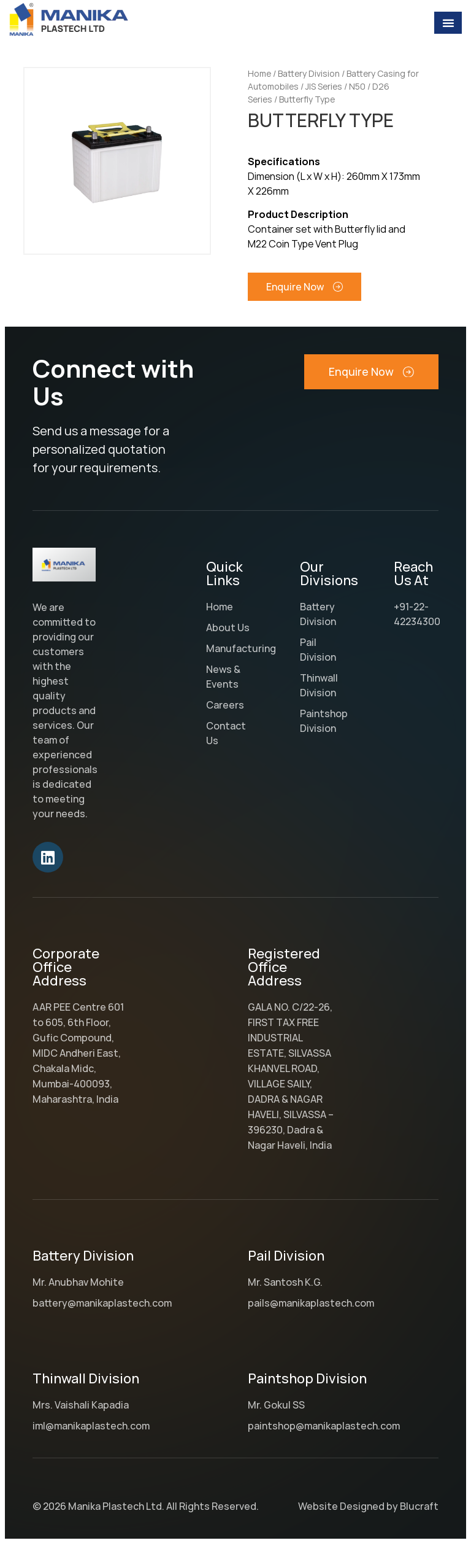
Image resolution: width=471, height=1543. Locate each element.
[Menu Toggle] (448, 23)
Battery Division (309, 73)
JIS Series (323, 86)
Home (259, 73)
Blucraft (419, 1506)
